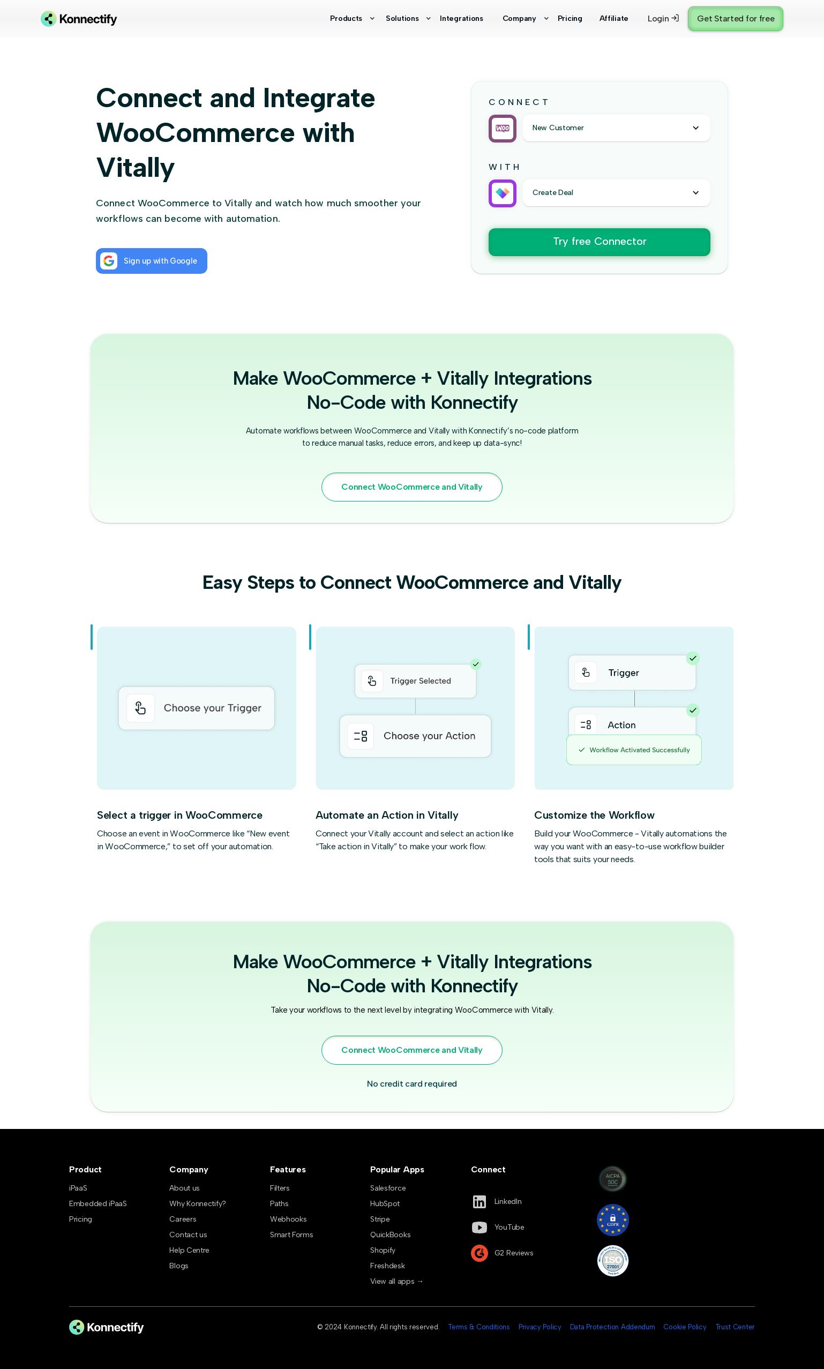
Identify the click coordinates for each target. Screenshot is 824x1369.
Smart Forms (291, 1234)
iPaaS (78, 1188)
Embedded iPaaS (98, 1203)
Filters (280, 1188)
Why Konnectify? (197, 1203)
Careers (182, 1219)
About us (184, 1188)
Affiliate (614, 18)
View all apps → (397, 1281)
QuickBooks (390, 1234)
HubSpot (385, 1203)
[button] (347, 19)
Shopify (382, 1250)
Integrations (461, 18)
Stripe (379, 1219)
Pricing (570, 18)
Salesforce (388, 1188)
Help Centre (189, 1250)
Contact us (188, 1234)
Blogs (179, 1265)
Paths (279, 1203)
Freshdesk (387, 1265)
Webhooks (288, 1219)
